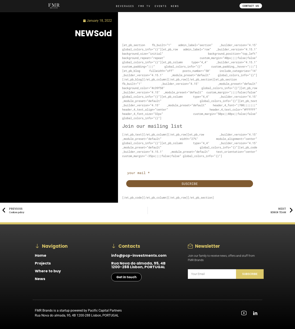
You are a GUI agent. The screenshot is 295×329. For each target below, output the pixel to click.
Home (40, 255)
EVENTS (161, 6)
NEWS (175, 6)
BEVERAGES (125, 6)
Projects (43, 263)
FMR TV (144, 6)
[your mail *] (189, 172)
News (40, 278)
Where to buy (48, 271)
